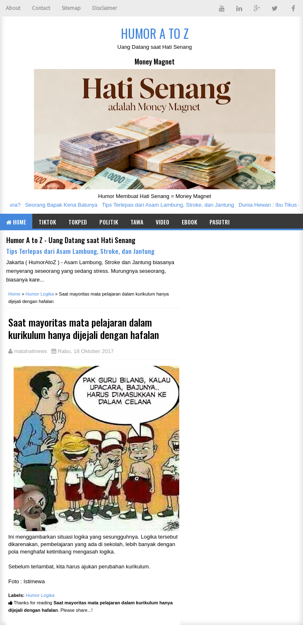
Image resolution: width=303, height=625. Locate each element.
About (13, 8)
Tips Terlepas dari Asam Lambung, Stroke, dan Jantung (170, 205)
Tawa (136, 221)
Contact (41, 8)
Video (162, 221)
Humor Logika (40, 595)
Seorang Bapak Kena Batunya (63, 205)
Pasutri (219, 221)
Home (16, 221)
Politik (108, 221)
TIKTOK (47, 221)
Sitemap (71, 8)
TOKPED (77, 221)
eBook (189, 221)
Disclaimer (104, 8)
